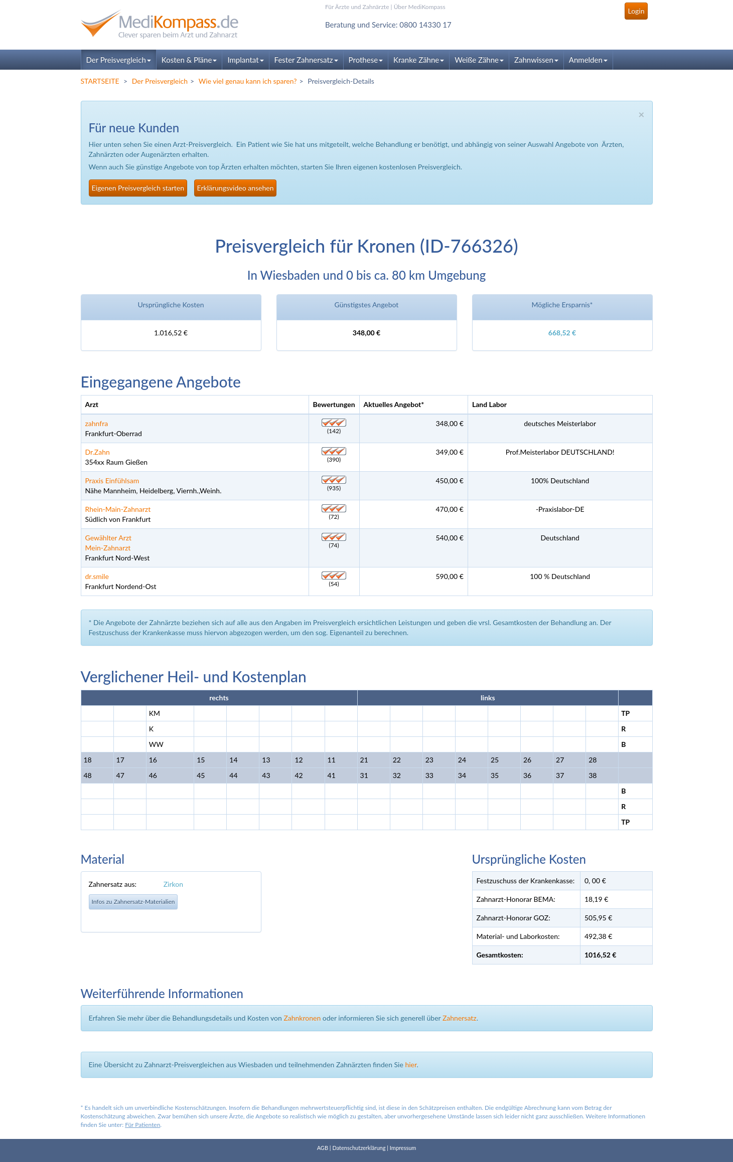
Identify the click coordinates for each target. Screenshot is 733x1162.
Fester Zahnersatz (306, 59)
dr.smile (97, 576)
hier (410, 1064)
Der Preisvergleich (118, 59)
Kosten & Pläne (189, 59)
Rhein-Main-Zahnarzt (118, 509)
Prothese (366, 59)
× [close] (641, 114)
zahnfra (96, 423)
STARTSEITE (100, 81)
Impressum (403, 1147)
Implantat (245, 59)
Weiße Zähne (479, 59)
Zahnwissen (536, 59)
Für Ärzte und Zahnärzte (357, 7)
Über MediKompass (420, 7)
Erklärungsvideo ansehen (235, 187)
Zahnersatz (460, 1018)
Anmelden (588, 59)
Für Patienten (142, 1124)
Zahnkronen (302, 1018)
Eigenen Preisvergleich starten (138, 187)
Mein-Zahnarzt (108, 547)
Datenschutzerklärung (358, 1147)
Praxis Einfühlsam (112, 480)
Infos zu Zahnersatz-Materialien (133, 901)
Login (636, 11)
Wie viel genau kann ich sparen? (248, 81)
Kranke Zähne (418, 59)
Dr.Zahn (97, 452)
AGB (322, 1147)
